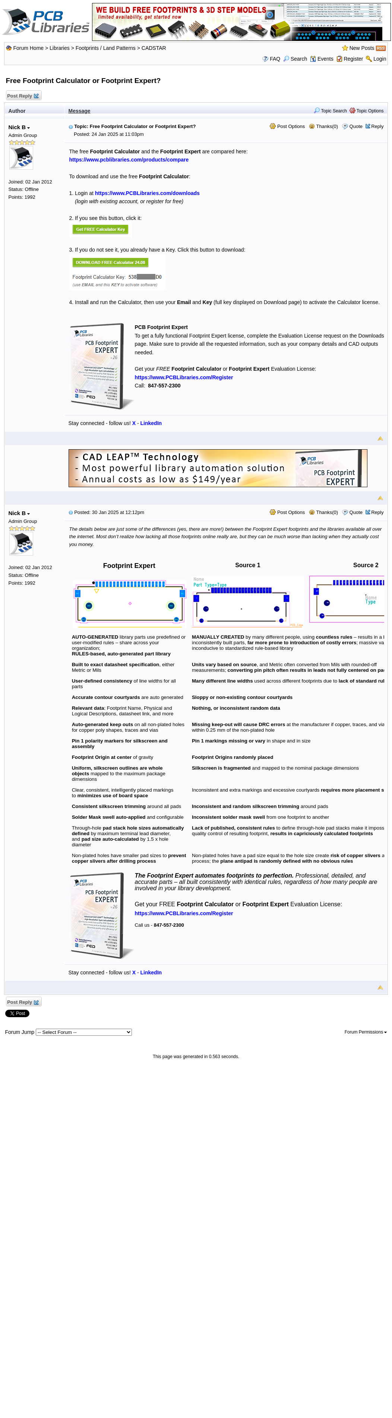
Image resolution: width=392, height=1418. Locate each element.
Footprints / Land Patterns (106, 48)
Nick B (19, 127)
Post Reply (22, 96)
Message (80, 111)
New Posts (362, 48)
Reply (377, 126)
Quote (356, 126)
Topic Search (330, 111)
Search (295, 59)
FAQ (275, 59)
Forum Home (28, 48)
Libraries (60, 48)
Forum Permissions (366, 1032)
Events (321, 59)
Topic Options (367, 111)
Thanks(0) (323, 126)
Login (379, 59)
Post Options (287, 126)
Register (353, 59)
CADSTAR (154, 48)
